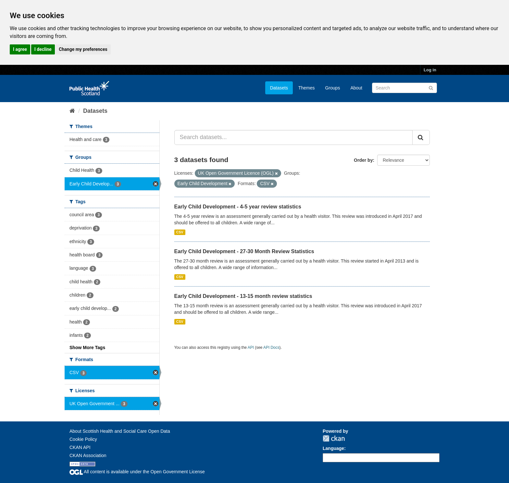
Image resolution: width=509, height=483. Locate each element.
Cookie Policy (83, 439)
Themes (306, 87)
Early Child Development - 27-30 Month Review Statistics (244, 251)
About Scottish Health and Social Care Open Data (119, 431)
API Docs (271, 347)
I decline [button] (43, 49)
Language (333, 448)
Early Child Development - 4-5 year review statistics (237, 206)
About (356, 87)
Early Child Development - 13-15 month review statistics (243, 296)
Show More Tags (87, 347)
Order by (363, 160)
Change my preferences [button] (83, 49)
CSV (179, 232)
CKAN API (80, 447)
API (251, 347)
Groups (332, 87)
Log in (430, 69)
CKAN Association (87, 455)
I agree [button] (20, 49)
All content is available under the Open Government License (137, 471)
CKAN (334, 438)
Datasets (279, 87)
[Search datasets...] (293, 137)
